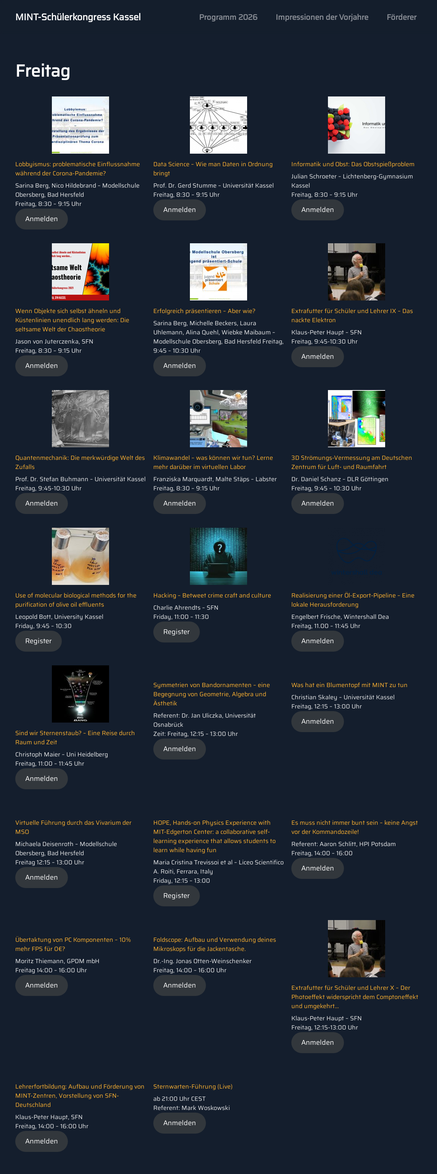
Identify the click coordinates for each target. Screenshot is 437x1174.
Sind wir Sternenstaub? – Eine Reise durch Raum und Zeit (75, 737)
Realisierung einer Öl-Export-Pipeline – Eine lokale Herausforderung (353, 600)
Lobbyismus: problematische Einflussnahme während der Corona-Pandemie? (77, 168)
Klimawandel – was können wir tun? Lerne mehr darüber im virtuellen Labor (213, 462)
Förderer (401, 17)
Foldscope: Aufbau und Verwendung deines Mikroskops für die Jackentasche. (214, 944)
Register (38, 641)
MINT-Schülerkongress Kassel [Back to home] (78, 17)
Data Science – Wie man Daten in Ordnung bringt (213, 168)
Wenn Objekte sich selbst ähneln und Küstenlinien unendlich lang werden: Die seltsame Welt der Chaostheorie (72, 320)
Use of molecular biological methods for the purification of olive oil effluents (76, 600)
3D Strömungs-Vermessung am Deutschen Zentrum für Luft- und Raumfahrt (351, 462)
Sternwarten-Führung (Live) (193, 1086)
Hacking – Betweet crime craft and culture (212, 595)
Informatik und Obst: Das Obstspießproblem (353, 164)
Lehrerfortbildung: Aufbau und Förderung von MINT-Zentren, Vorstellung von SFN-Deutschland (80, 1096)
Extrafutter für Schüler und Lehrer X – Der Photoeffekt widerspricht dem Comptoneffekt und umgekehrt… (354, 997)
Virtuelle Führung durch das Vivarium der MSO (73, 827)
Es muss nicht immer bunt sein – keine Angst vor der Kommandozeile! (354, 827)
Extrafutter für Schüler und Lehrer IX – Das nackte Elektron (352, 315)
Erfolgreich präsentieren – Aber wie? (204, 311)
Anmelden (41, 219)
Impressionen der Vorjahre (322, 17)
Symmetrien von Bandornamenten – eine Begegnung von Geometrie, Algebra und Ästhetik (211, 694)
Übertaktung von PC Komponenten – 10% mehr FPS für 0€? (73, 944)
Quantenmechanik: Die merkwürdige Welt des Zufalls (80, 462)
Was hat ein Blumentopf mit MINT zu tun (349, 685)
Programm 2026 (228, 17)
